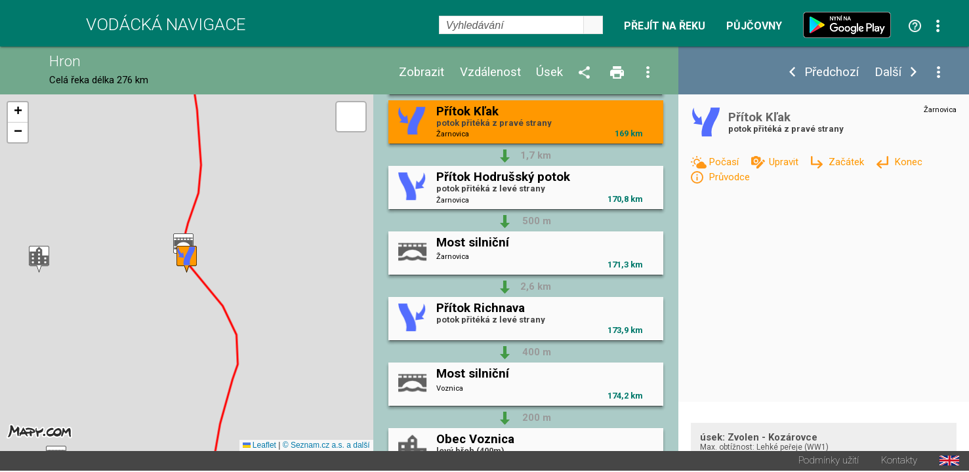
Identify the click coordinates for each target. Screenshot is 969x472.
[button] (39, 259)
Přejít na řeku (664, 26)
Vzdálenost (490, 72)
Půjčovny (754, 26)
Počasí (725, 162)
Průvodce (729, 177)
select (593, 24)
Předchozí (831, 72)
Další (888, 72)
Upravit (785, 162)
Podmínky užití (828, 462)
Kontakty (899, 462)
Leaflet (259, 446)
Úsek (549, 72)
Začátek (848, 162)
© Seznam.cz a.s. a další (326, 446)
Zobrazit (421, 72)
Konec (908, 162)
